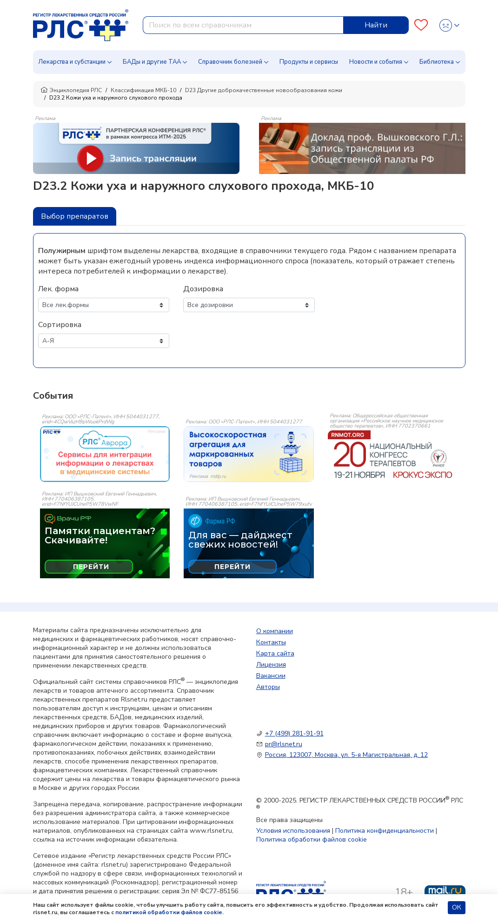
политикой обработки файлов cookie (168, 912)
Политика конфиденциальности (384, 830)
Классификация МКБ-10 (143, 90)
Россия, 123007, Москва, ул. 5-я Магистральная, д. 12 (346, 754)
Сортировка (59, 325)
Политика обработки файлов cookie (311, 839)
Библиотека (436, 62)
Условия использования (293, 830)
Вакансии (271, 675)
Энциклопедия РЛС (71, 90)
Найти (376, 25)
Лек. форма (58, 289)
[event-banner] (105, 454)
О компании (274, 631)
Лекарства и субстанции (72, 62)
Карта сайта (275, 653)
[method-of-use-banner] (136, 148)
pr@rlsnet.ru (283, 744)
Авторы (268, 686)
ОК (456, 907)
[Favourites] (421, 25)
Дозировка (203, 289)
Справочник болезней (230, 62)
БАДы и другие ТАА (152, 62)
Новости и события (375, 62)
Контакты (271, 642)
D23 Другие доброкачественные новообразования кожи (263, 90)
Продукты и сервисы (308, 62)
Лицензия (271, 664)
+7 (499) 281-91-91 (294, 733)
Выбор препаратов (74, 216)
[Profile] (449, 25)
